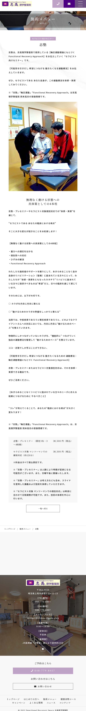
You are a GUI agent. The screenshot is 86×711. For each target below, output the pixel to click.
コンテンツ (65, 702)
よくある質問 (36, 702)
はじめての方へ (31, 699)
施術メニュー (50, 699)
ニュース (51, 702)
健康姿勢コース (68, 699)
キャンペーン (18, 702)
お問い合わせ (43, 686)
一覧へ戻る (43, 508)
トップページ (13, 699)
